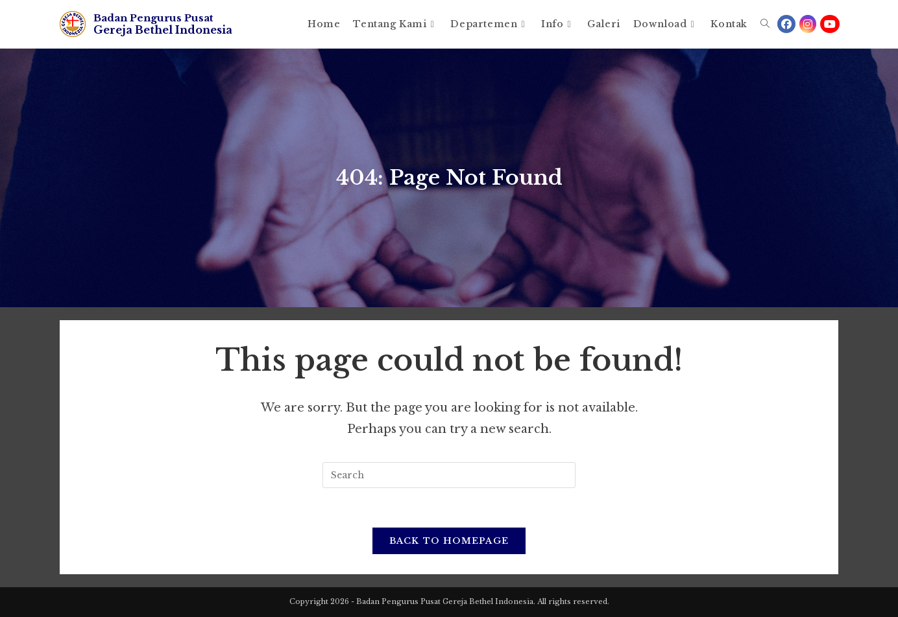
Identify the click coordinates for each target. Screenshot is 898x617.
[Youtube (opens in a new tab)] (830, 24)
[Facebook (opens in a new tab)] (786, 24)
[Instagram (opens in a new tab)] (807, 24)
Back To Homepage (449, 540)
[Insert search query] (449, 475)
